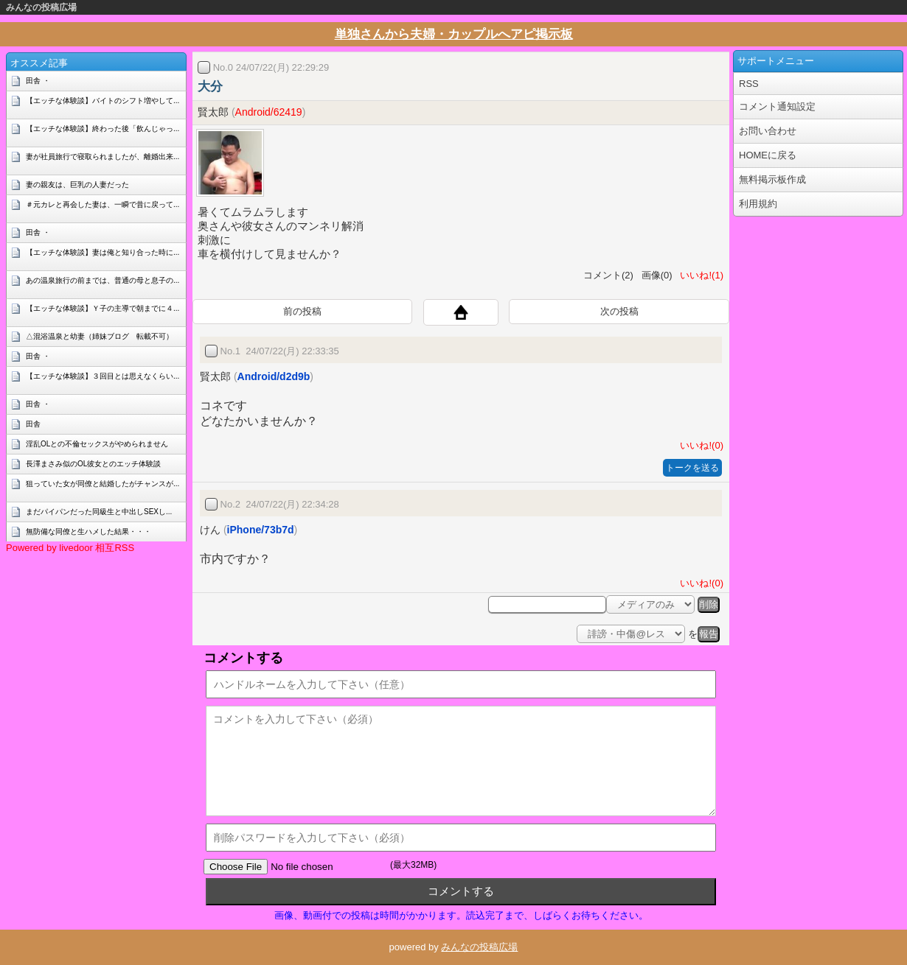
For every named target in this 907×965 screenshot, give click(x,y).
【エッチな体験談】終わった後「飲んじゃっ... (102, 128)
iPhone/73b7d (260, 530)
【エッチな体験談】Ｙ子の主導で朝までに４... (102, 308)
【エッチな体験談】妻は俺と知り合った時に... (102, 252)
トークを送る (692, 468)
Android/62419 (268, 112)
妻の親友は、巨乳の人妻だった (77, 184)
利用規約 (758, 203)
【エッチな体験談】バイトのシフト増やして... (102, 100)
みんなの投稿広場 (41, 7)
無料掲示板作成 (772, 179)
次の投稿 (619, 311)
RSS (749, 83)
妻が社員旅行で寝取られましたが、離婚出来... (102, 156)
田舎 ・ (38, 81)
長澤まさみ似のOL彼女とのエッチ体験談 (93, 464)
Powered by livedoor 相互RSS (70, 547)
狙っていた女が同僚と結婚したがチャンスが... (102, 484)
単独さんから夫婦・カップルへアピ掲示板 (454, 34)
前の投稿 (302, 311)
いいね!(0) (699, 445)
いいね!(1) (699, 275)
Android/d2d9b (273, 376)
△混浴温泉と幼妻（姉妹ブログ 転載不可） (99, 336)
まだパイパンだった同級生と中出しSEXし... (99, 512)
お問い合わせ (767, 130)
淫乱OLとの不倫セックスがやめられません (97, 444)
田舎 (33, 424)
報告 (708, 633)
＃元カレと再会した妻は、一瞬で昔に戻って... (102, 204)
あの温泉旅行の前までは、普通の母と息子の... (102, 280)
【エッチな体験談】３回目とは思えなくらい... (102, 376)
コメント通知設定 (777, 106)
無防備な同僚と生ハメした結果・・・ (88, 531)
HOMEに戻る (767, 155)
